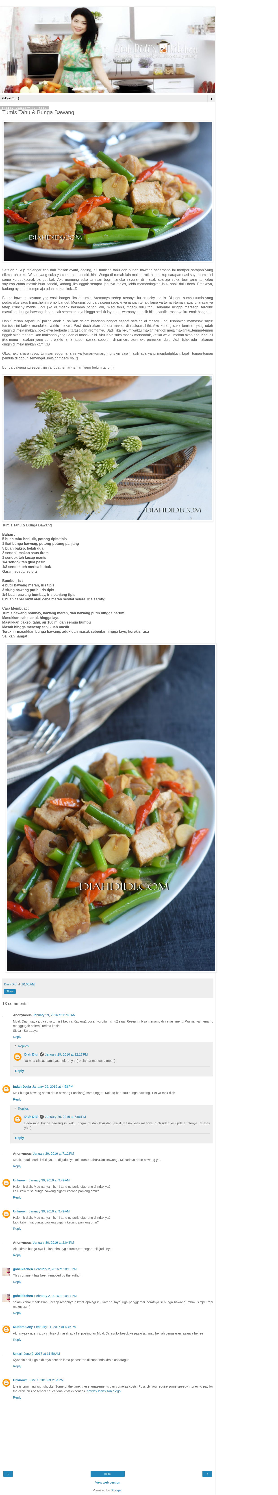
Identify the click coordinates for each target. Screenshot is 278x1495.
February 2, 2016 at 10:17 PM (55, 1296)
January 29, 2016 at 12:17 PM (66, 1054)
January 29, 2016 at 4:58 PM (52, 1086)
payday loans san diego (104, 1391)
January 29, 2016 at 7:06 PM (65, 1116)
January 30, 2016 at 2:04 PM (53, 1242)
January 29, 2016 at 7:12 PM (53, 1153)
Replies (23, 1046)
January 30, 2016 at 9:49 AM (49, 1180)
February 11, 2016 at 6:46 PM (55, 1327)
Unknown (20, 1180)
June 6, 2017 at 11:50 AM (42, 1353)
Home (107, 1473)
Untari (17, 1353)
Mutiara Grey (23, 1327)
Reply (17, 1037)
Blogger (116, 1490)
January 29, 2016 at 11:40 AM (54, 1015)
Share (9, 991)
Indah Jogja (22, 1086)
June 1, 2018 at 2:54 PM (46, 1380)
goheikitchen (23, 1269)
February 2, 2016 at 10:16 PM (55, 1269)
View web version (107, 1482)
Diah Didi (31, 1054)
